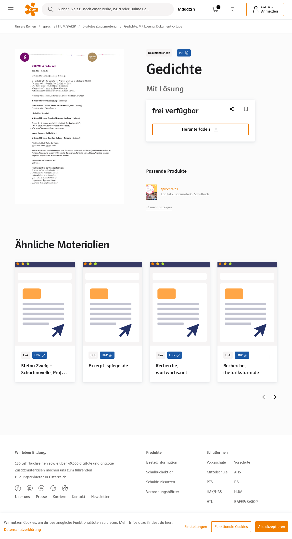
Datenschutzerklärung (22, 529)
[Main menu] (11, 9)
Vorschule (242, 462)
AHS (237, 472)
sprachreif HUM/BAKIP (59, 26)
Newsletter (100, 497)
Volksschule (216, 462)
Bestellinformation (161, 462)
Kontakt (78, 497)
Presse (41, 497)
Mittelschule (217, 472)
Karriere (59, 497)
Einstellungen (195, 527)
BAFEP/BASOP (246, 501)
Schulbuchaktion (160, 472)
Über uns (22, 497)
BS (236, 482)
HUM (238, 492)
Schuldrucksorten (160, 482)
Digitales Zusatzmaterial (99, 26)
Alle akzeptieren (271, 527)
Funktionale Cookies (231, 527)
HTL (210, 501)
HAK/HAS (214, 492)
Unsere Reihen (25, 26)
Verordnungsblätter (162, 492)
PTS (210, 482)
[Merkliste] (246, 109)
